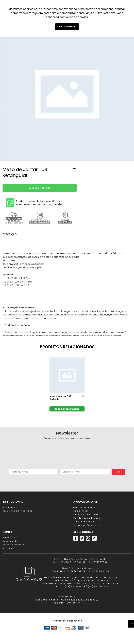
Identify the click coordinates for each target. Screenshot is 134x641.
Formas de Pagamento (86, 525)
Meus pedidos (11, 541)
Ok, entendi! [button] (67, 26)
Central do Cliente (84, 507)
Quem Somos (10, 507)
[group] (67, 94)
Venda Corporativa (14, 544)
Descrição (40, 234)
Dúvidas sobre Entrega (86, 518)
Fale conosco (81, 511)
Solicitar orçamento (40, 188)
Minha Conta (10, 537)
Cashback (8, 548)
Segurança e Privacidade (17, 511)
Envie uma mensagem (86, 514)
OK (118, 471)
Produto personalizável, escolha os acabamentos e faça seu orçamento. (34, 202)
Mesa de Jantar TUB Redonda (60, 398)
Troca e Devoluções (84, 521)
